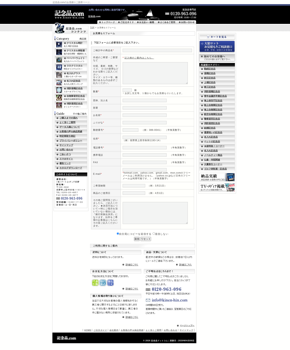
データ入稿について (69, 127)
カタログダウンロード (70, 168)
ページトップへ (187, 332)
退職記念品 (209, 73)
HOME (87, 337)
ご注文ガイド (100, 337)
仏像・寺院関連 (212, 159)
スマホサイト (66, 158)
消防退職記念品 (212, 91)
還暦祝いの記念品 (213, 132)
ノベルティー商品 (213, 155)
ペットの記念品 (212, 141)
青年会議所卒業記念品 (215, 96)
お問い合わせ (66, 149)
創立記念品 (209, 78)
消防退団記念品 (212, 123)
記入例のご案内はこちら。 (137, 57)
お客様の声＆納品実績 (70, 131)
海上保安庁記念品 (213, 100)
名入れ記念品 (211, 137)
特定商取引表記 (67, 136)
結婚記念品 (209, 128)
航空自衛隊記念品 (213, 114)
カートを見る (217, 37)
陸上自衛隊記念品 (213, 105)
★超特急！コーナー (214, 146)
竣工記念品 (209, 87)
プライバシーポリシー (70, 140)
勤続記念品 (209, 68)
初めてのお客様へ (217, 58)
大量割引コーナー (213, 164)
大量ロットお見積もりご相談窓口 (217, 47)
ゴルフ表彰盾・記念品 (215, 169)
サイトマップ (66, 145)
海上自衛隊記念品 (213, 109)
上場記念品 (209, 82)
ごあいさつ (65, 154)
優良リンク (65, 163)
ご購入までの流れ (68, 118)
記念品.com (94, 16)
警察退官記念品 (212, 118)
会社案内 (113, 337)
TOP (92, 28)
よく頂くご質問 (67, 122)
